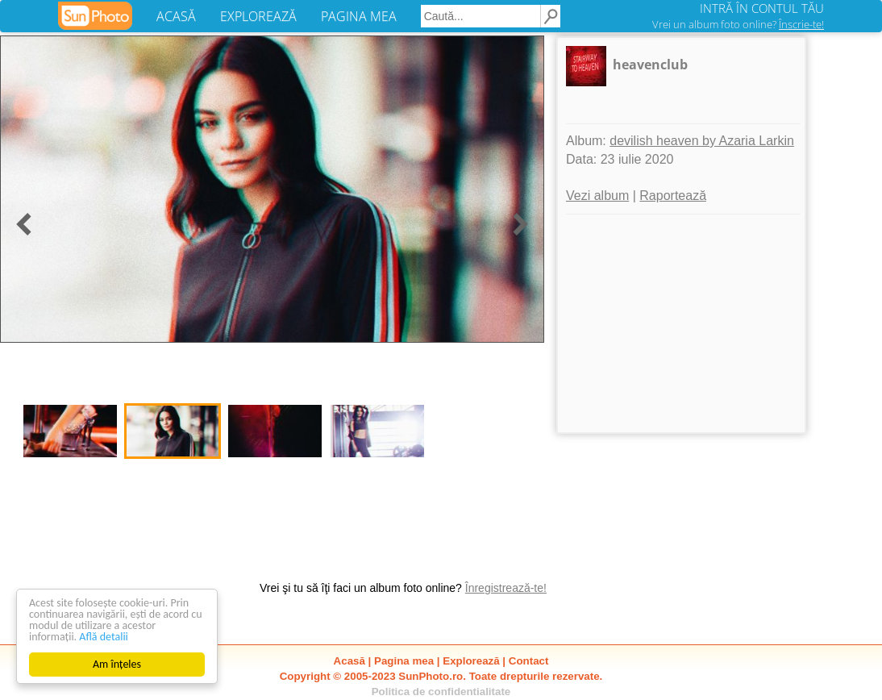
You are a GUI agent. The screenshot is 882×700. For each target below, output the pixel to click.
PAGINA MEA (359, 16)
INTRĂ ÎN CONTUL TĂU (762, 8)
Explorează (471, 661)
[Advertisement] (681, 323)
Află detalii (103, 637)
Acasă (349, 661)
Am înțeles (117, 664)
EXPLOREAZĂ (258, 16)
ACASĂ (176, 16)
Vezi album (597, 195)
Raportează (672, 195)
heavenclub (650, 64)
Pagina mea (404, 661)
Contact (529, 661)
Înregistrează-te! (506, 587)
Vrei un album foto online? (738, 24)
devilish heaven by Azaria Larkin (701, 141)
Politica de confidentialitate (441, 691)
